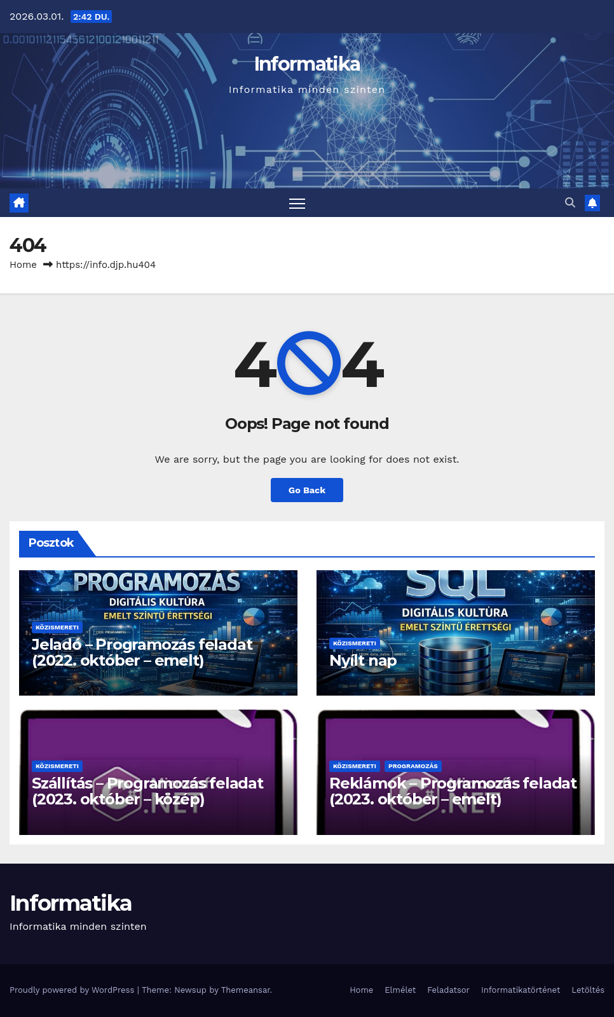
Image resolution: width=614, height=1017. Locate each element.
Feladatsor (448, 990)
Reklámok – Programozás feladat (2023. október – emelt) (452, 791)
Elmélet (400, 990)
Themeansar (245, 990)
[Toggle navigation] (297, 203)
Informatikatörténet (520, 990)
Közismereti (57, 627)
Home (23, 264)
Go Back (307, 490)
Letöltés (587, 990)
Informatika (307, 64)
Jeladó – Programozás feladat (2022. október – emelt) (142, 652)
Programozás (413, 765)
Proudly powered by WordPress (73, 990)
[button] (570, 203)
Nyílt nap (363, 660)
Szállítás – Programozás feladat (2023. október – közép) (147, 791)
